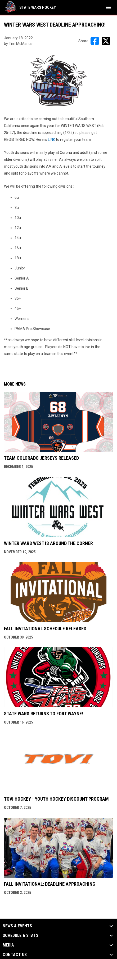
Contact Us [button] (15, 955)
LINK (51, 139)
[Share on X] (106, 41)
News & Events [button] (17, 926)
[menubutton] (108, 7)
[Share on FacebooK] (95, 41)
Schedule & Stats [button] (20, 935)
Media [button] (8, 945)
